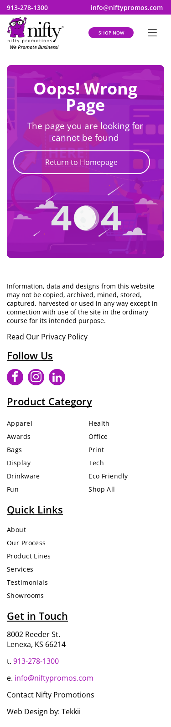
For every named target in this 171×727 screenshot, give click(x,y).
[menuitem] (45, 423)
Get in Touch (37, 615)
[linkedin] (57, 378)
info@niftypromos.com (54, 678)
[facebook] (15, 378)
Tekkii (71, 712)
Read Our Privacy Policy (47, 337)
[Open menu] (152, 33)
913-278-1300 (36, 661)
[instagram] (36, 378)
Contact (20, 695)
